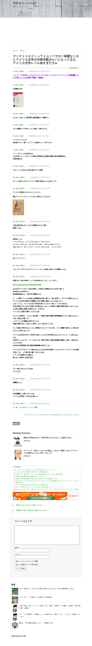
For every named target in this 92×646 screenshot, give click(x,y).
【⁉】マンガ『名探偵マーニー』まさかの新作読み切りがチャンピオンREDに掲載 (39, 474)
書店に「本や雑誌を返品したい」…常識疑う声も (36, 623)
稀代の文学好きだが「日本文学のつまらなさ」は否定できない (48, 438)
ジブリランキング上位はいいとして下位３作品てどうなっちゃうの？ (35, 469)
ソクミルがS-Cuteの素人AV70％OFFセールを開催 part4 (32, 472)
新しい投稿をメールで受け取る (27, 564)
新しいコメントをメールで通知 (27, 561)
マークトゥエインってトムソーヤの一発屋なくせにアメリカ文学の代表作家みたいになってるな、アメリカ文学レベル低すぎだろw (53, 414)
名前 (17, 547)
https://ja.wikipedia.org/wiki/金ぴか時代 (27, 285)
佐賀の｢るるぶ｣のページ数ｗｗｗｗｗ (27, 505)
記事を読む (27, 440)
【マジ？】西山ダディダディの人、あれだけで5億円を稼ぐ (33, 487)
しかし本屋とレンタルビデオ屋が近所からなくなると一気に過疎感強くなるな (46, 588)
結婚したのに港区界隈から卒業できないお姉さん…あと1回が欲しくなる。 (37, 478)
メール (18, 554)
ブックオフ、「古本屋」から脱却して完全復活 (35, 597)
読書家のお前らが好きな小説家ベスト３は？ (29, 510)
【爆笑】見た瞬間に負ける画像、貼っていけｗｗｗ (30, 476)
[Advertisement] (46, 32)
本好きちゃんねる (25, 3)
